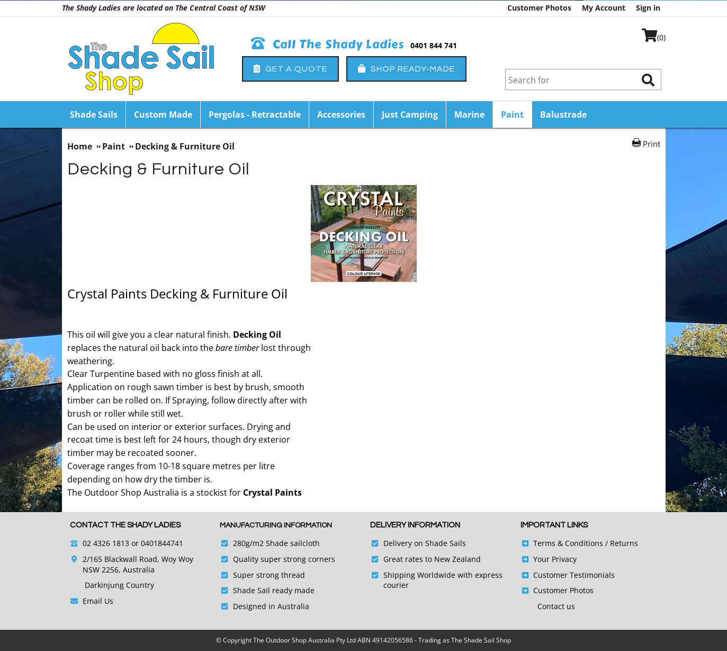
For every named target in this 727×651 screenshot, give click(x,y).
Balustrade (563, 114)
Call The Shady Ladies (327, 45)
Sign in (648, 8)
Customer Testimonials (574, 575)
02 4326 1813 (106, 543)
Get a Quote (290, 68)
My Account (603, 8)
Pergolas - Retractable (255, 114)
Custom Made (163, 114)
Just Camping (410, 114)
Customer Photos (539, 8)
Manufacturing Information (276, 525)
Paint (512, 114)
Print (651, 143)
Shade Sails (94, 114)
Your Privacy (555, 559)
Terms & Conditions (568, 543)
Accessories (341, 114)
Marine (469, 114)
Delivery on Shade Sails (424, 543)
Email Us (98, 601)
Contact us (556, 606)
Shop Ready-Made (406, 68)
